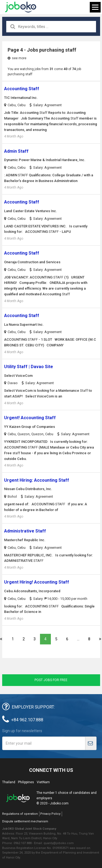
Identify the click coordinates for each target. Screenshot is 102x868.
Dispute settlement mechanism (25, 821)
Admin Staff (16, 151)
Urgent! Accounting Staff (30, 417)
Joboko (21, 7)
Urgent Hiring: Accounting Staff (36, 480)
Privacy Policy (50, 814)
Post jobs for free (51, 680)
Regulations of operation (20, 814)
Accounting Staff (21, 88)
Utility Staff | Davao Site (28, 366)
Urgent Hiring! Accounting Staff (36, 582)
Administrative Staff (25, 531)
